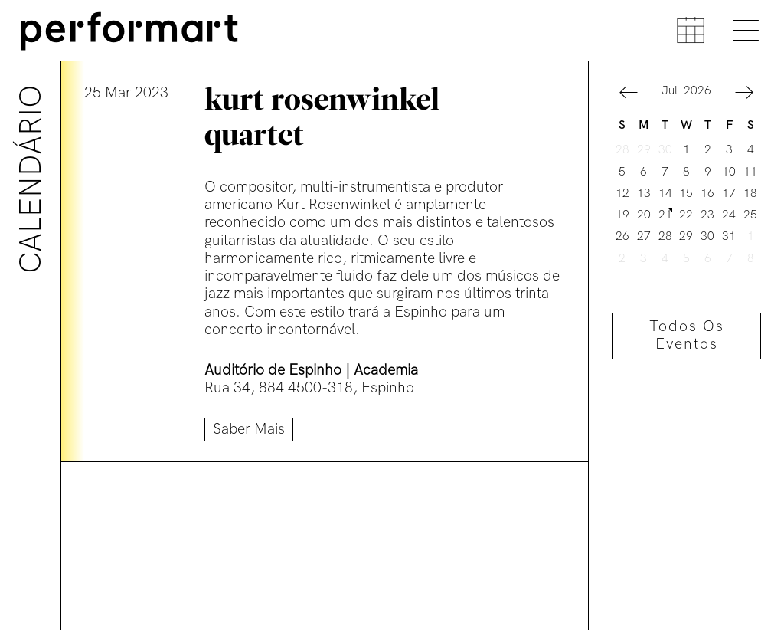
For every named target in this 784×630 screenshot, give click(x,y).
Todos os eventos (686, 335)
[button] (628, 94)
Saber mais (249, 429)
